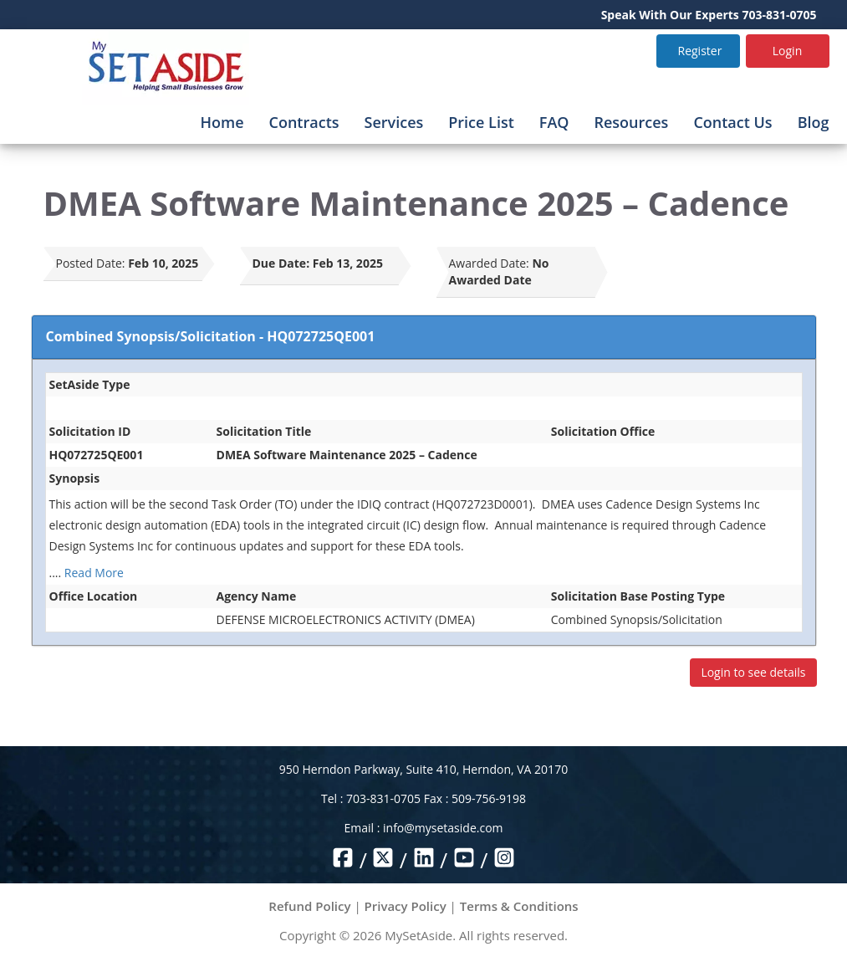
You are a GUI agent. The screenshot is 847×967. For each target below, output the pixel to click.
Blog (813, 122)
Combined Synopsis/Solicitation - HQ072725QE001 (210, 336)
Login (787, 51)
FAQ (554, 122)
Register (700, 51)
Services (394, 122)
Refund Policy (309, 906)
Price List (481, 122)
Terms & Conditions (519, 906)
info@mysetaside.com (443, 828)
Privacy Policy (405, 906)
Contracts (304, 122)
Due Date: (281, 263)
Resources (631, 122)
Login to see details (753, 672)
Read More (94, 573)
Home (221, 122)
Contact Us (732, 122)
